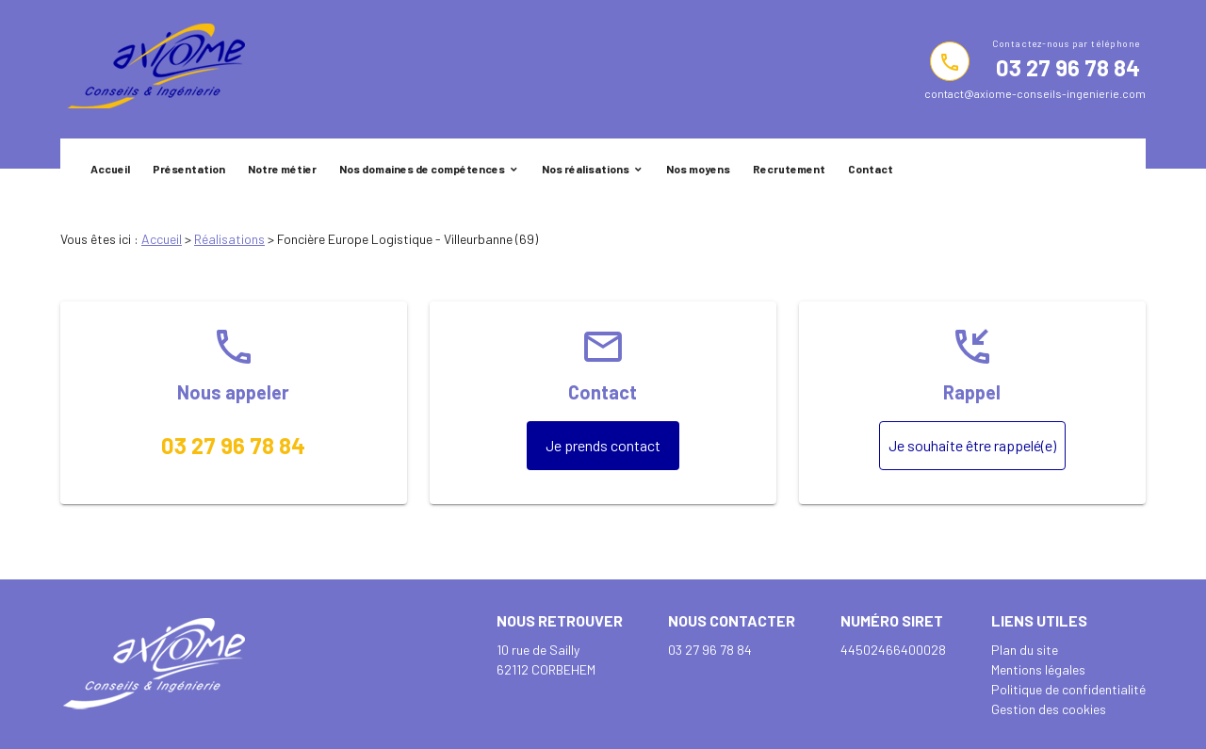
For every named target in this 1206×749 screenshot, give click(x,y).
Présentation (189, 168)
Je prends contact (603, 445)
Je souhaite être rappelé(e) (972, 445)
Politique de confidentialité (1068, 689)
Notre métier (282, 168)
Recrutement (789, 168)
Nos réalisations (585, 168)
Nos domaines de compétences (422, 168)
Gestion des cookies (1048, 709)
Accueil (110, 168)
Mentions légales (1038, 669)
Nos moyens (698, 168)
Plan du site (1024, 650)
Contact (870, 168)
